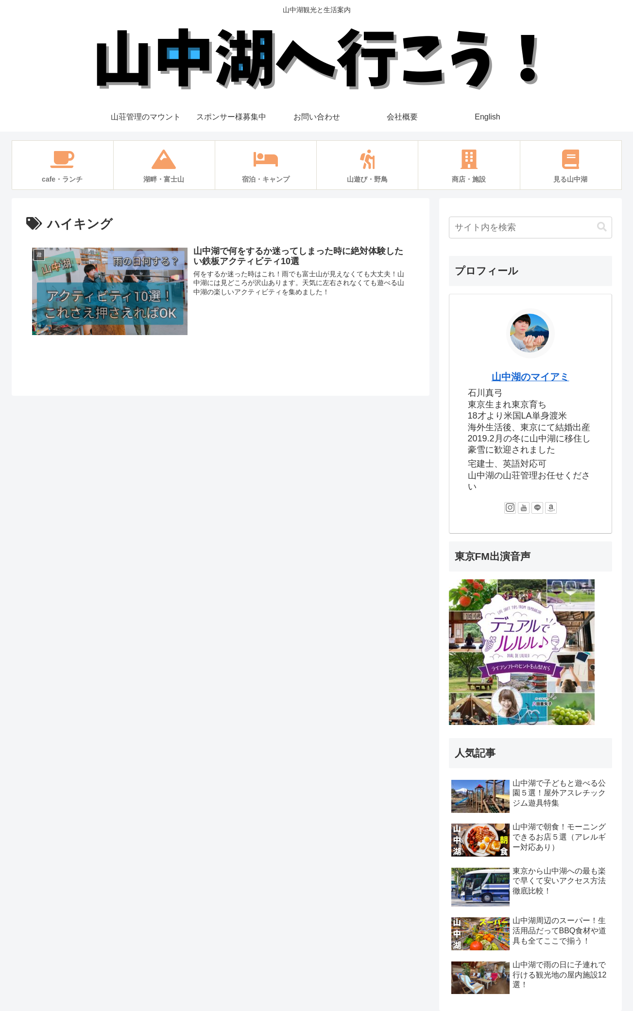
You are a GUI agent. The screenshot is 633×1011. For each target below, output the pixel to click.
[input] (530, 227)
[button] (602, 227)
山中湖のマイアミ (530, 376)
